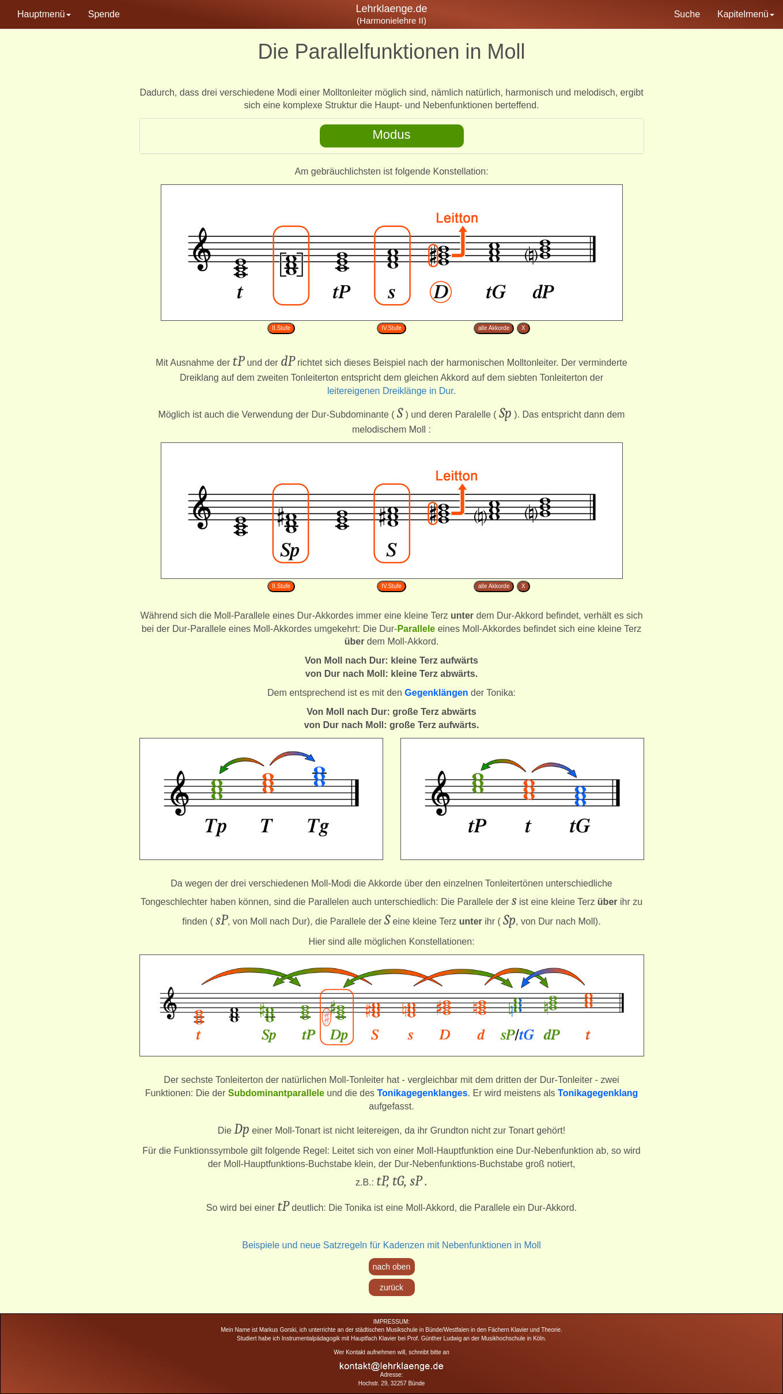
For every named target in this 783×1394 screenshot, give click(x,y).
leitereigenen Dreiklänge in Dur (390, 391)
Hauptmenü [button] (44, 14)
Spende (104, 14)
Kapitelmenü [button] (745, 14)
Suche (687, 14)
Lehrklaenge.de (391, 8)
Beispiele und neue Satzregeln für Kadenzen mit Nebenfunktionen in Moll (391, 1245)
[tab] (392, 136)
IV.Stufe (391, 328)
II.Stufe (281, 328)
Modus (391, 134)
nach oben (391, 1266)
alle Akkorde (493, 328)
